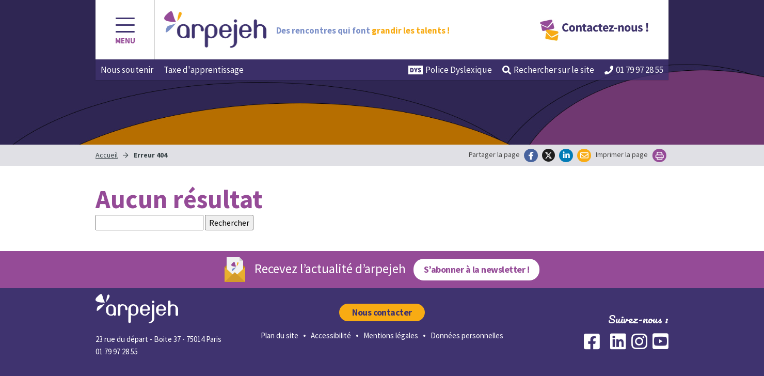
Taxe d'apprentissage (204, 69)
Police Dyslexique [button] (450, 69)
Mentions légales (390, 335)
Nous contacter (382, 312)
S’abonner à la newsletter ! (476, 269)
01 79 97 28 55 (633, 69)
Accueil (106, 155)
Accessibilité (331, 335)
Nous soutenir (127, 69)
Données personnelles (467, 335)
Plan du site (279, 335)
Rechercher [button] (548, 69)
